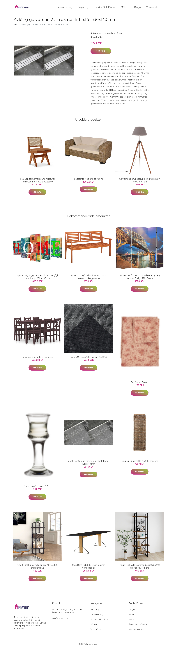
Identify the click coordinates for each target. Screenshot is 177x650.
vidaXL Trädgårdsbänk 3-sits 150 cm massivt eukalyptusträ (89, 278)
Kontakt (132, 615)
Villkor (132, 620)
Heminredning (64, 7)
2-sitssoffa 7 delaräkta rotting (88, 180)
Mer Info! (100, 52)
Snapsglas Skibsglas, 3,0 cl (37, 487)
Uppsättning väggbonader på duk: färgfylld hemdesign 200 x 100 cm (37, 278)
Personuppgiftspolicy (139, 625)
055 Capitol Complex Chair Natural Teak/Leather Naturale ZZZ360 (37, 181)
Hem (16, 25)
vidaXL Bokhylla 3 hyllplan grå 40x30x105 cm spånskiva (37, 568)
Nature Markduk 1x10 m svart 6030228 (88, 358)
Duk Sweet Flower (139, 383)
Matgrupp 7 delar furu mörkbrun (37, 358)
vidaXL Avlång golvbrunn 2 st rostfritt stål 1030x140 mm (88, 464)
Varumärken (153, 7)
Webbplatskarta (136, 630)
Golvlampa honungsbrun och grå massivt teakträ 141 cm (139, 181)
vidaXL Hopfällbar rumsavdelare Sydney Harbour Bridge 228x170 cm (140, 278)
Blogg (137, 7)
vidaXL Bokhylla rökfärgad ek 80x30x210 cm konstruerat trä (140, 568)
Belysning (83, 7)
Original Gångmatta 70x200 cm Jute (139, 462)
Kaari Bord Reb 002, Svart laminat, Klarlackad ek (89, 568)
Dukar (119, 34)
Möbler (125, 7)
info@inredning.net (61, 619)
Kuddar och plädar (105, 7)
